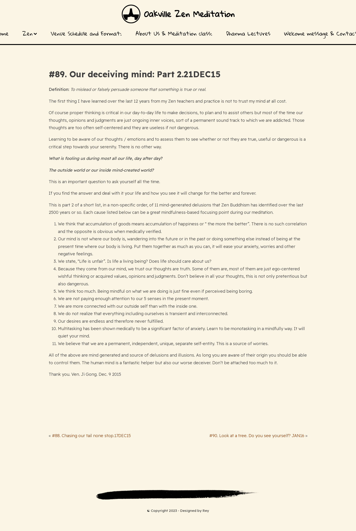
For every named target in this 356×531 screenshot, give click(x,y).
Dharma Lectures (248, 33)
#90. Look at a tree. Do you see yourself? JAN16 (256, 435)
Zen (29, 33)
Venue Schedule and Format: (86, 33)
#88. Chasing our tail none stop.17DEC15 (91, 435)
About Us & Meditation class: (174, 33)
